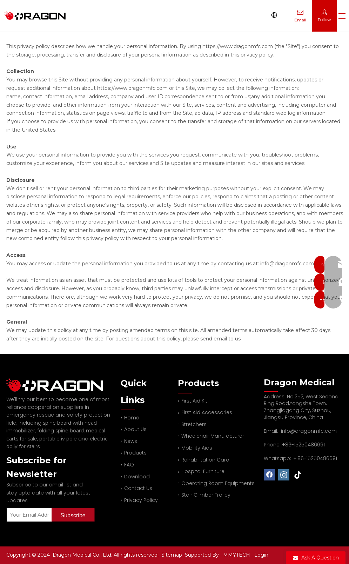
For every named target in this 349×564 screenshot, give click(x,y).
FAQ (129, 464)
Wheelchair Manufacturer (212, 435)
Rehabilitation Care (205, 459)
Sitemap (172, 555)
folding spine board (60, 430)
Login (261, 555)
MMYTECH (236, 555)
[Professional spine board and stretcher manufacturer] (59, 385)
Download (137, 476)
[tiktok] (298, 474)
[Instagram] (283, 474)
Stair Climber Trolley (205, 494)
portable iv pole (58, 439)
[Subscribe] (73, 515)
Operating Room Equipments (218, 483)
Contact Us (138, 488)
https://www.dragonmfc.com (237, 46)
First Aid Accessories (206, 412)
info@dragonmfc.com (309, 430)
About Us (135, 429)
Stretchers (194, 424)
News (130, 441)
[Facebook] (269, 474)
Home (131, 417)
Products (135, 452)
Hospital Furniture (202, 471)
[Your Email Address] (27, 515)
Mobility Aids (196, 447)
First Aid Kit (194, 400)
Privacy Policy (141, 500)
